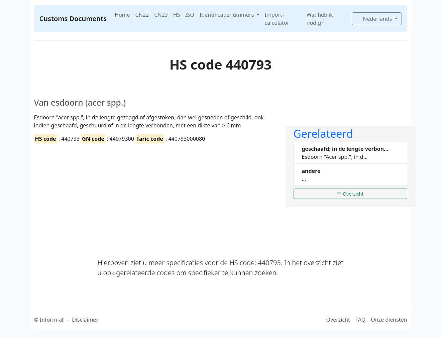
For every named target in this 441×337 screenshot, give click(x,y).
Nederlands (374, 18)
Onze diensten (389, 319)
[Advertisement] (156, 195)
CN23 (161, 14)
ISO (189, 14)
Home (122, 14)
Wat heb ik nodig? (320, 18)
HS (176, 14)
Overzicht (350, 194)
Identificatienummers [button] (227, 14)
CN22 (142, 14)
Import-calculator (277, 18)
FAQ (360, 319)
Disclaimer (85, 319)
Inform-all (52, 319)
